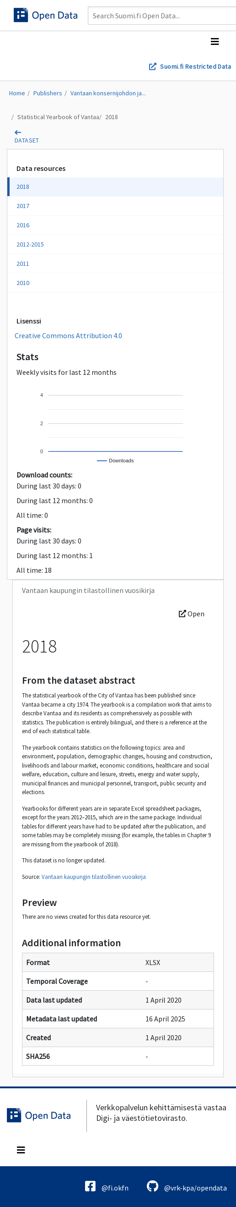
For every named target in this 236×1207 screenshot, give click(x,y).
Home (17, 93)
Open (191, 613)
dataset (27, 140)
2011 (22, 263)
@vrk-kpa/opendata (187, 1186)
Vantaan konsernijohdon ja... (108, 93)
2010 (22, 283)
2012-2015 (30, 244)
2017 (22, 206)
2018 (111, 117)
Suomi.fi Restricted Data (195, 66)
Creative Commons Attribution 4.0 (68, 335)
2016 (22, 225)
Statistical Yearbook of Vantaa (58, 117)
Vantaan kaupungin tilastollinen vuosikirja (94, 877)
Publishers (47, 93)
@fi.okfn (107, 1186)
